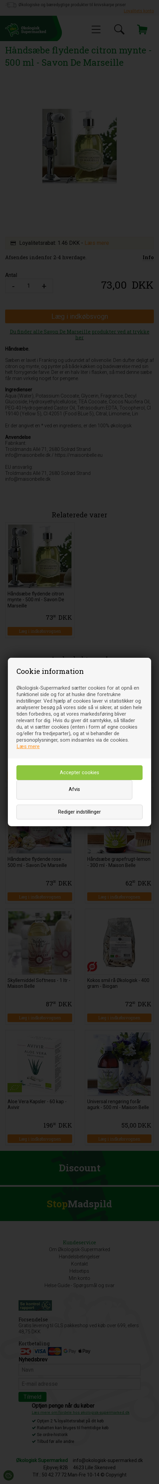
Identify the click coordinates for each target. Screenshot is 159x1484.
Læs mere (28, 746)
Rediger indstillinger (79, 812)
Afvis (74, 789)
